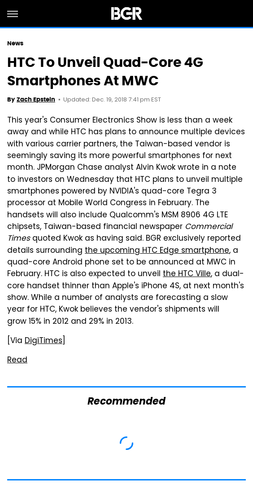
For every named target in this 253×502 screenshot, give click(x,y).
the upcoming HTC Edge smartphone (157, 251)
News (15, 43)
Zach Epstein (36, 99)
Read (17, 360)
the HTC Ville (187, 274)
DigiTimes (43, 341)
